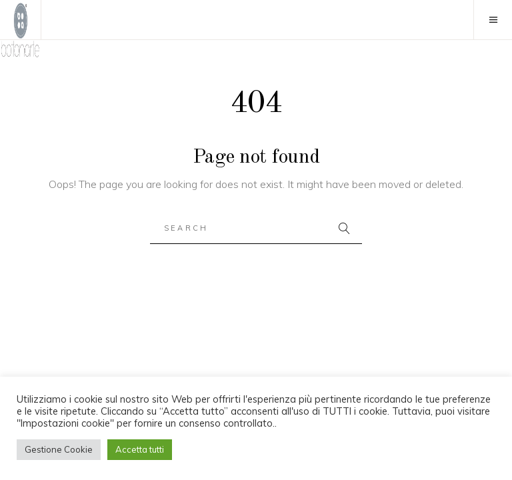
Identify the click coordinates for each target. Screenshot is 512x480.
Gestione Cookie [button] (59, 449)
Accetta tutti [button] (139, 449)
